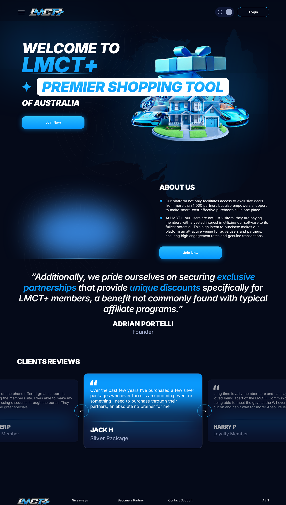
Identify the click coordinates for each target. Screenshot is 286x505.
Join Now (53, 122)
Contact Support (180, 500)
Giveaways (80, 500)
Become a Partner (131, 500)
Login (253, 12)
